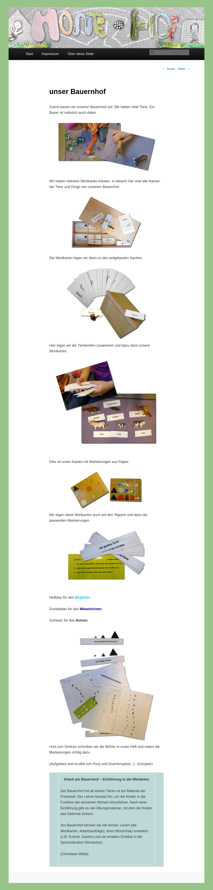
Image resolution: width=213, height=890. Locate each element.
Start (29, 54)
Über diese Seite (81, 54)
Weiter (184, 69)
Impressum (50, 54)
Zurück (169, 69)
